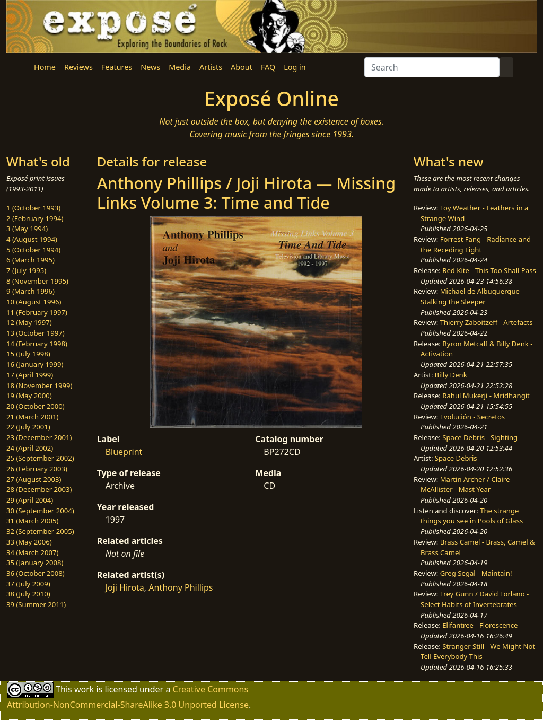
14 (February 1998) (36, 343)
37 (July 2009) (28, 584)
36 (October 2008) (35, 573)
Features (116, 67)
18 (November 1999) (39, 385)
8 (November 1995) (37, 281)
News (150, 67)
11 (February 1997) (36, 312)
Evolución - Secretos (472, 417)
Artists (210, 67)
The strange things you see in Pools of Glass (472, 516)
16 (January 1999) (34, 364)
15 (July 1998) (28, 353)
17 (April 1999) (29, 375)
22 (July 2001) (28, 427)
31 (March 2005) (32, 520)
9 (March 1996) (30, 291)
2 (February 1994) (34, 218)
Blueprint (124, 452)
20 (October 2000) (35, 406)
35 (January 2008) (34, 562)
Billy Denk (451, 375)
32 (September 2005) (40, 531)
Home (45, 67)
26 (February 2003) (36, 468)
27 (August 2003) (33, 479)
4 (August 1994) (31, 239)
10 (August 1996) (33, 301)
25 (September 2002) (40, 458)
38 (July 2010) (28, 594)
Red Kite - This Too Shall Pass (489, 270)
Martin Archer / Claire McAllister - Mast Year (465, 485)
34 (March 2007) (32, 552)
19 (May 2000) (29, 395)
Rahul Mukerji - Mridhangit (486, 395)
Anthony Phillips (180, 587)
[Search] (432, 67)
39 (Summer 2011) (36, 604)
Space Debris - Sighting (480, 437)
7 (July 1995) (26, 270)
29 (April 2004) (29, 500)
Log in (294, 67)
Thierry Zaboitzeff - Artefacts (486, 322)
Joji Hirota (125, 587)
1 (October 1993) (33, 208)
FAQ (268, 67)
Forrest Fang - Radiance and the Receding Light (476, 244)
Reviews (78, 67)
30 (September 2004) (40, 510)
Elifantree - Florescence (480, 625)
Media (180, 67)
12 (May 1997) (29, 322)
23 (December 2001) (39, 437)
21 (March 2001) (32, 417)
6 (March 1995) (30, 260)
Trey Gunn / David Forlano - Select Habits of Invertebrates (475, 599)
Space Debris (456, 458)
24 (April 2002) (29, 448)
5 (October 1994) (33, 249)
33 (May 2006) (29, 542)
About (241, 67)
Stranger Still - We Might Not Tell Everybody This (478, 652)
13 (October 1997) (35, 333)
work (84, 689)
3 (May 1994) (27, 228)
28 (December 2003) (39, 489)
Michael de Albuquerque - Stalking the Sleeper (472, 296)
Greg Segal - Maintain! (476, 573)
